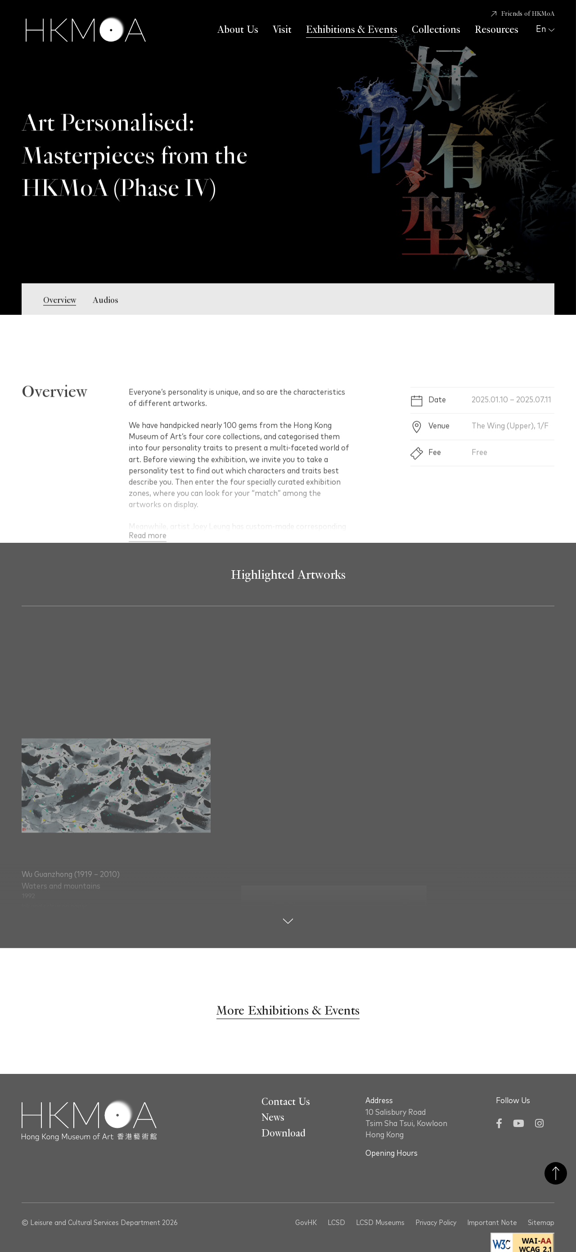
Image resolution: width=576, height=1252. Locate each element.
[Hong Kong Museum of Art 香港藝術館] (86, 30)
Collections (436, 29)
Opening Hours (391, 1153)
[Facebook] (499, 1124)
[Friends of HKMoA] (522, 14)
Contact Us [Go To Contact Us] (285, 1101)
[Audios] (105, 309)
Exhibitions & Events (351, 29)
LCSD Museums (380, 1222)
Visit (282, 29)
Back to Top (556, 1173)
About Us (237, 29)
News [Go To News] (272, 1117)
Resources (496, 29)
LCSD (336, 1222)
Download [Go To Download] (283, 1133)
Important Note (492, 1222)
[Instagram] (539, 1124)
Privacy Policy (435, 1222)
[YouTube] (518, 1124)
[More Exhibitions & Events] (288, 1011)
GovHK (306, 1222)
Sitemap (541, 1222)
